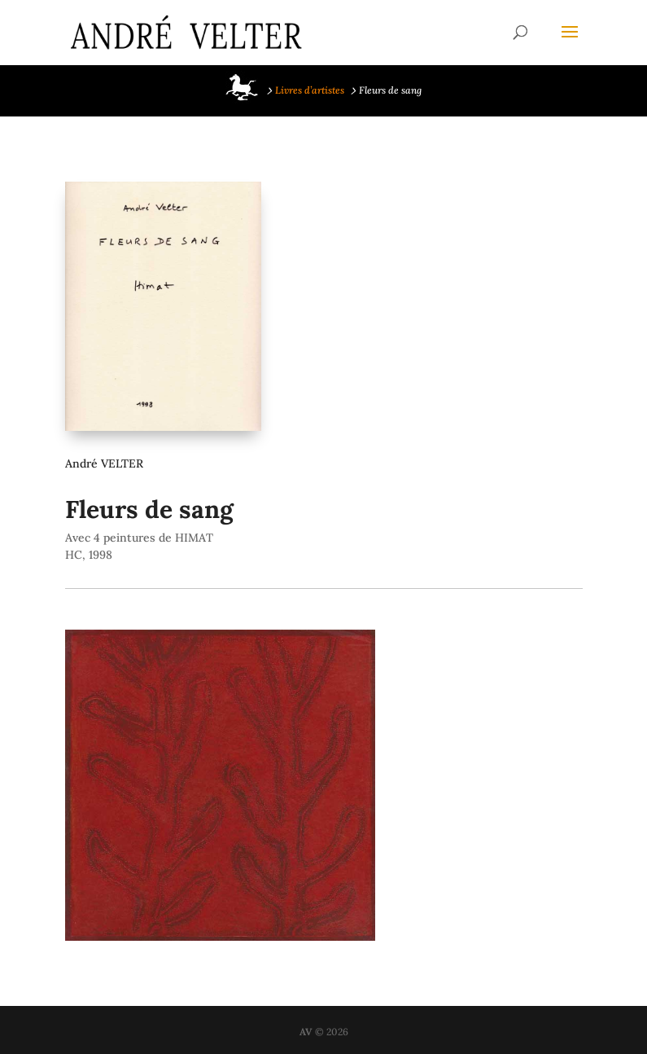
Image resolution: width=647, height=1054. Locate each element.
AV (306, 1031)
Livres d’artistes (309, 90)
